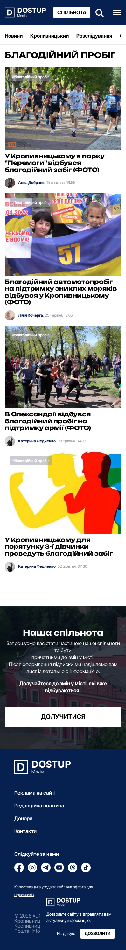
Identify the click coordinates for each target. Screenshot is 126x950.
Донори (23, 818)
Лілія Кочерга (30, 315)
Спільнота (71, 12)
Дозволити (97, 933)
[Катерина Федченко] (10, 441)
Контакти (25, 831)
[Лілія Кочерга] (10, 315)
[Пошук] (97, 12)
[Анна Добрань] (10, 183)
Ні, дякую (66, 933)
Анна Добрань (31, 182)
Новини (14, 35)
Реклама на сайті (35, 793)
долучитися (63, 717)
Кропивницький (49, 35)
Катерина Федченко (37, 441)
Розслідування (94, 35)
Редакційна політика (39, 805)
